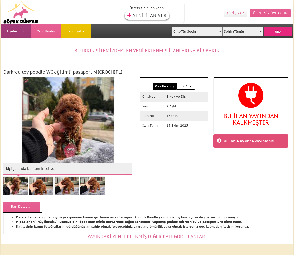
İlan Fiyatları (76, 31)
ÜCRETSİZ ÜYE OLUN (270, 13)
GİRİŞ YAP (235, 13)
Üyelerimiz (15, 31)
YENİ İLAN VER (147, 15)
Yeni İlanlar (46, 31)
